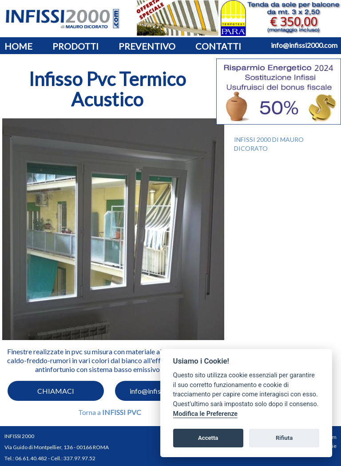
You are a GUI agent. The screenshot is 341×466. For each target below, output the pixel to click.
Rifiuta (284, 438)
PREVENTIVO (147, 46)
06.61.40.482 (31, 458)
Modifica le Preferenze (205, 414)
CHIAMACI (55, 391)
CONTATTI (218, 46)
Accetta (208, 438)
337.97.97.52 (79, 458)
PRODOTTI (75, 46)
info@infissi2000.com (304, 45)
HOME (18, 46)
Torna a (109, 412)
